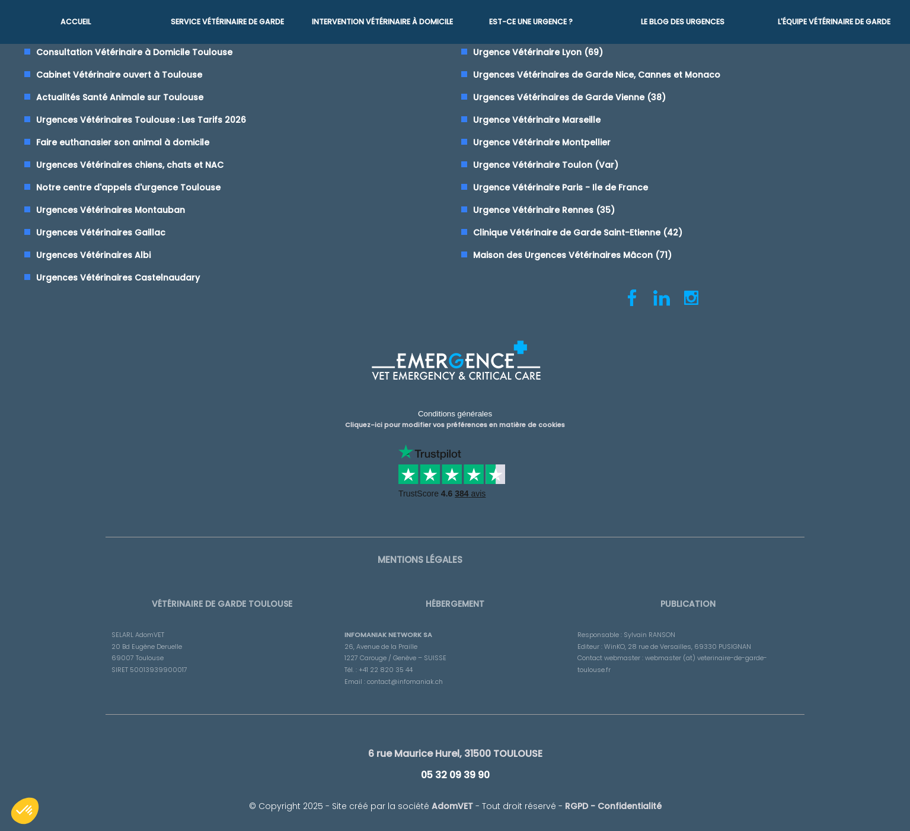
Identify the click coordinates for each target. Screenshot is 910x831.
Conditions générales (455, 412)
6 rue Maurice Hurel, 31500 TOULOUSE (455, 750)
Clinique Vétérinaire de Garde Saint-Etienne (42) (577, 232)
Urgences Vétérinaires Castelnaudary (118, 278)
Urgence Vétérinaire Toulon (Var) (545, 165)
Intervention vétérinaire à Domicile (381, 21)
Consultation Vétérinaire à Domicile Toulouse (134, 52)
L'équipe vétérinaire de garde (834, 21)
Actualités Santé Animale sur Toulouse (119, 97)
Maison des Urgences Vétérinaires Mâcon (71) (572, 255)
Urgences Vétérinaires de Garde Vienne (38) (569, 97)
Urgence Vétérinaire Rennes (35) (544, 210)
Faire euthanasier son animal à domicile (122, 142)
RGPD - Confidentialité (613, 801)
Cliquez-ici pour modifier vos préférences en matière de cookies (455, 423)
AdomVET (452, 801)
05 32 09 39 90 (455, 770)
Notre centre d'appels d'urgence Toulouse (128, 187)
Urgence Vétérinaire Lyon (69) (538, 52)
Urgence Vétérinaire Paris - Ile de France (560, 187)
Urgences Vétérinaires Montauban (110, 210)
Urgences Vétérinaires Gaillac (100, 232)
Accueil (75, 21)
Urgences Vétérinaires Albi (93, 255)
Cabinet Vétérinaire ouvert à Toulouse (119, 75)
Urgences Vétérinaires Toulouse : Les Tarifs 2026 (141, 120)
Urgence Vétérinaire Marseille (537, 120)
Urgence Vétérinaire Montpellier (542, 142)
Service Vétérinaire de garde (227, 21)
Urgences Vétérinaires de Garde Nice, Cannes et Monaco (596, 75)
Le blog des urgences (682, 21)
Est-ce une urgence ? (531, 21)
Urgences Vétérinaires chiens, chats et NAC (129, 165)
